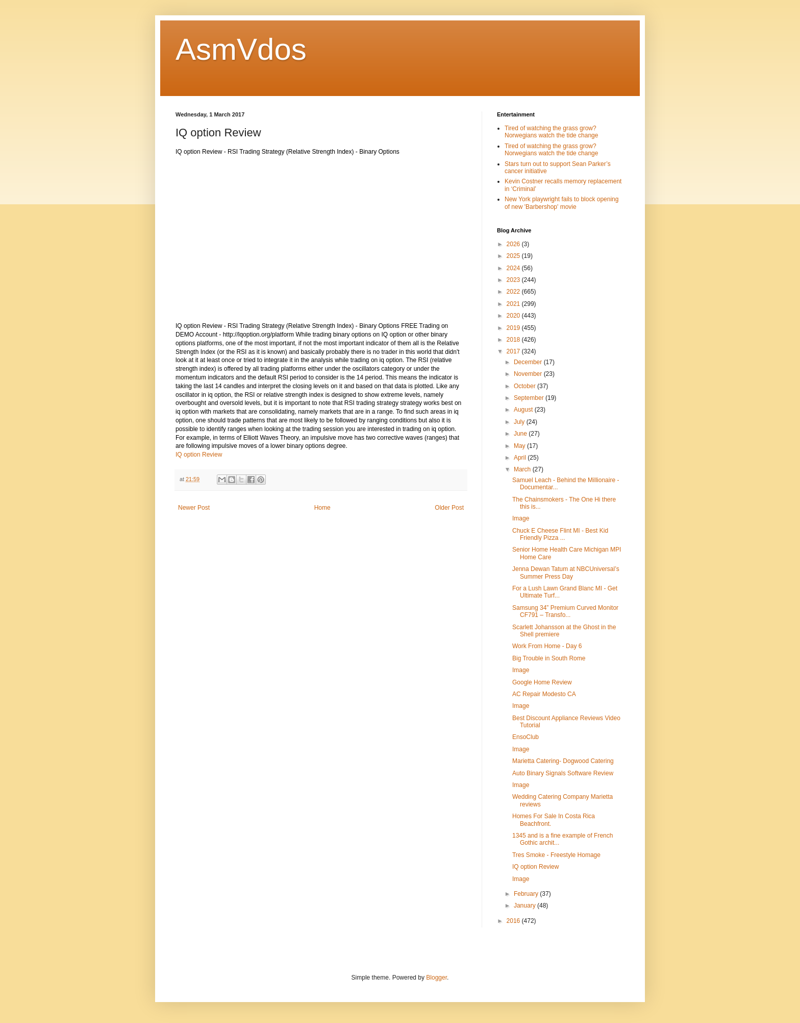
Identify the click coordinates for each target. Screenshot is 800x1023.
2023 (514, 279)
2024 (514, 268)
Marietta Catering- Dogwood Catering (563, 761)
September (529, 397)
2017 (514, 351)
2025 (514, 255)
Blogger (436, 977)
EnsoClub (525, 737)
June (521, 433)
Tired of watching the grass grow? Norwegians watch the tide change (551, 132)
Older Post (449, 507)
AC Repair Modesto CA (544, 694)
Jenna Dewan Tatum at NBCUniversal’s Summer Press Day (565, 572)
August (524, 409)
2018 (514, 339)
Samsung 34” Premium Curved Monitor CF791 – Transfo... (565, 611)
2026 (514, 244)
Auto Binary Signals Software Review (562, 773)
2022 (514, 291)
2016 (514, 920)
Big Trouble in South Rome (548, 658)
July (520, 421)
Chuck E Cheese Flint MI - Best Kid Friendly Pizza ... (560, 534)
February (527, 893)
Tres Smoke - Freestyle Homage (556, 855)
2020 (514, 315)
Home (322, 507)
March (523, 469)
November (529, 373)
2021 (514, 303)
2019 (514, 327)
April (521, 457)
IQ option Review (199, 454)
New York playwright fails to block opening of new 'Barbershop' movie (561, 203)
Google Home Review (542, 682)
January (525, 905)
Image (520, 518)
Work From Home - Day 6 (547, 646)
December (529, 362)
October (525, 386)
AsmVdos (241, 49)
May (520, 445)
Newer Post (194, 507)
